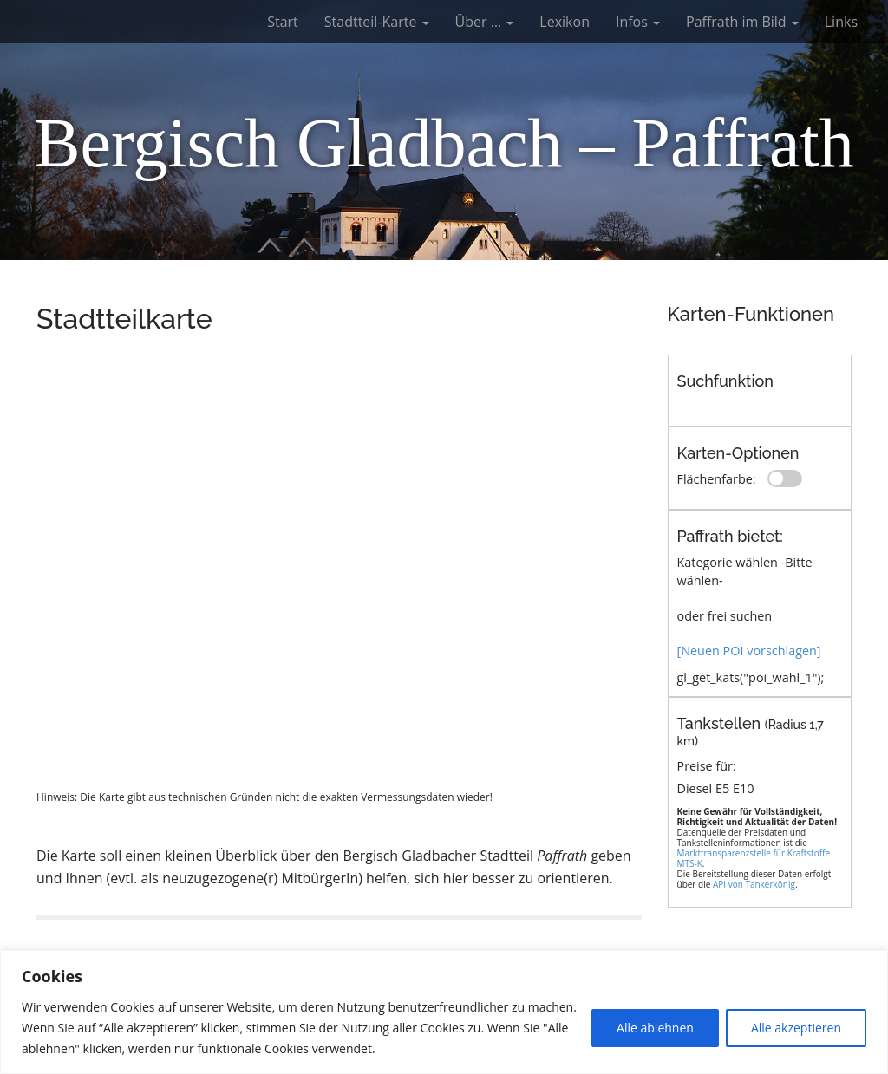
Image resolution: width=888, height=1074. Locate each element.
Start (282, 21)
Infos (638, 21)
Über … (484, 21)
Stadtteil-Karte (376, 21)
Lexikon (564, 21)
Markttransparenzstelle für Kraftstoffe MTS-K (754, 858)
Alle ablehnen (655, 1027)
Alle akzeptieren (796, 1027)
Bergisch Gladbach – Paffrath (444, 143)
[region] (444, 1012)
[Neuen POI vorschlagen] (749, 650)
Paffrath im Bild (742, 21)
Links (841, 21)
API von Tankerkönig (754, 884)
